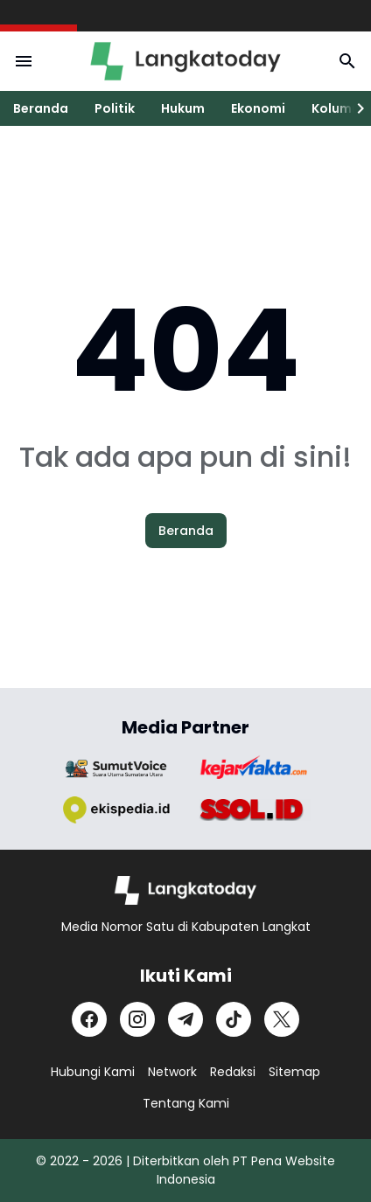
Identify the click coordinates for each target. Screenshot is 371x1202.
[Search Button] (347, 61)
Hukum (183, 108)
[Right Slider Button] (353, 108)
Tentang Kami (186, 1103)
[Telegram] (185, 1019)
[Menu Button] (23, 61)
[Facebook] (89, 1019)
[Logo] (186, 890)
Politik (114, 108)
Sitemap (294, 1071)
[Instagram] (137, 1019)
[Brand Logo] (116, 769)
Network (172, 1071)
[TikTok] (233, 1019)
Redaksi (233, 1071)
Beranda (40, 108)
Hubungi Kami (93, 1071)
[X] (281, 1019)
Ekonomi (258, 108)
